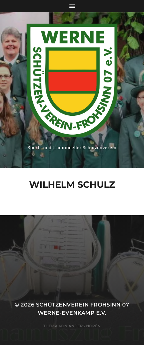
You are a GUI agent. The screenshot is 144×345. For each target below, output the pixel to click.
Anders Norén (85, 326)
